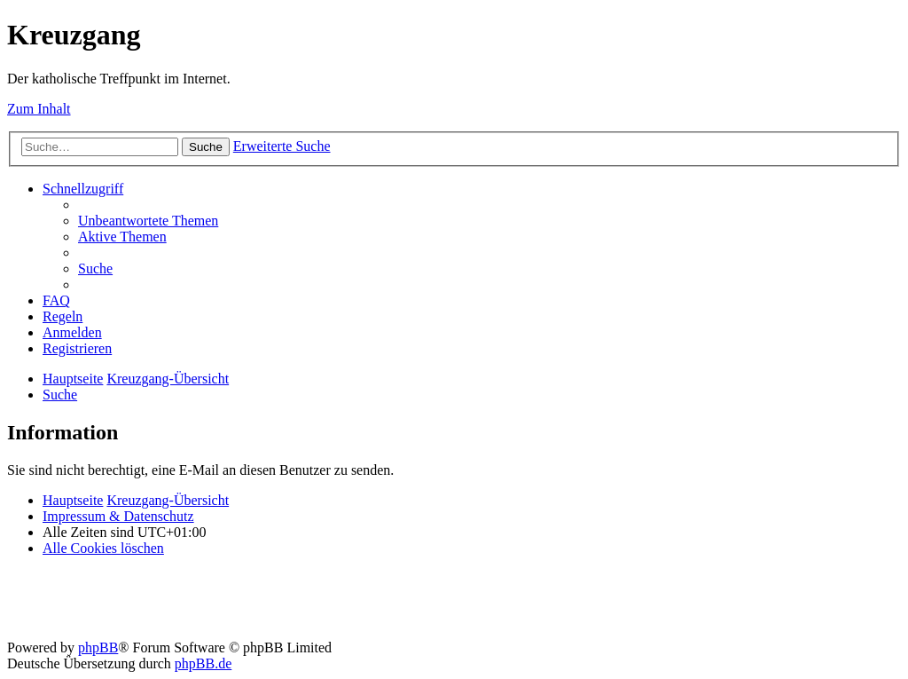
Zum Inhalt (39, 108)
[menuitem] (148, 220)
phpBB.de (203, 663)
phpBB (98, 647)
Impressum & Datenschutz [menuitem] (118, 516)
